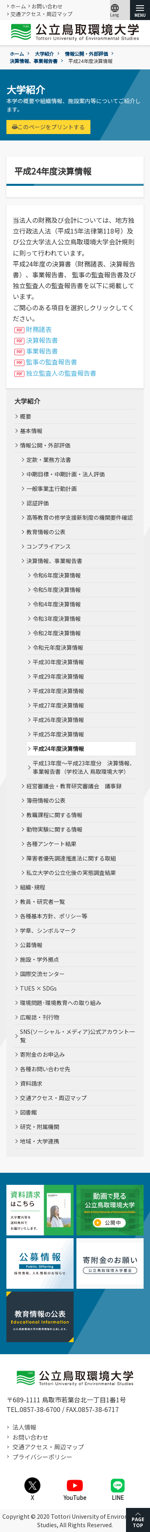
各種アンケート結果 (51, 844)
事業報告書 (42, 351)
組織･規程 (32, 887)
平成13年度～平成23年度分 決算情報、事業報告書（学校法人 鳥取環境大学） (84, 767)
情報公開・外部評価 (86, 53)
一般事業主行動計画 (51, 488)
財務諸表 (39, 329)
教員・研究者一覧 (42, 901)
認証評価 (37, 503)
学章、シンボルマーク (48, 930)
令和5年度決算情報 (57, 590)
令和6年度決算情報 (57, 575)
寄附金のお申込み (42, 1054)
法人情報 (24, 1427)
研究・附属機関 (39, 1127)
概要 (25, 416)
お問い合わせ (47, 6)
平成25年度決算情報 (58, 734)
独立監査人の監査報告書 (61, 373)
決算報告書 (42, 340)
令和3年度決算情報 (57, 618)
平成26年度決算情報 (58, 720)
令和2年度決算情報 (57, 633)
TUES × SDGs (38, 988)
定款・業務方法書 (48, 460)
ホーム (18, 6)
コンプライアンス (48, 546)
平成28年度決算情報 (58, 691)
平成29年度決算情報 (58, 676)
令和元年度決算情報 (58, 647)
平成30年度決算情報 (58, 662)
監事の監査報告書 (51, 361)
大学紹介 (44, 53)
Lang (115, 10)
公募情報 (31, 945)
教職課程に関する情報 (54, 815)
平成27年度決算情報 (58, 705)
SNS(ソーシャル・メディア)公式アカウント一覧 (77, 1035)
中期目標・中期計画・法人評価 (65, 474)
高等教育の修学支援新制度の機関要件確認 (79, 517)
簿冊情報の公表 (46, 800)
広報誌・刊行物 (39, 1017)
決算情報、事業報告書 (34, 60)
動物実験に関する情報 (54, 829)
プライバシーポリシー (42, 1457)
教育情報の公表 (46, 532)
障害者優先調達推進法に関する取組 (71, 858)
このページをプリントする (48, 127)
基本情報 (31, 431)
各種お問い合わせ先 (45, 1069)
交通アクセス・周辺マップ (41, 14)
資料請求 (31, 1083)
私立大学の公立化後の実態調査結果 (71, 873)
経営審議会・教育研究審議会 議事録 (74, 786)
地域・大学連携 (39, 1141)
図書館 (28, 1112)
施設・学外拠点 (39, 959)
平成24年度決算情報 (58, 749)
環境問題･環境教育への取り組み (60, 1003)
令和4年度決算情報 (57, 604)
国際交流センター (42, 974)
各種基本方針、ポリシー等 (53, 916)
